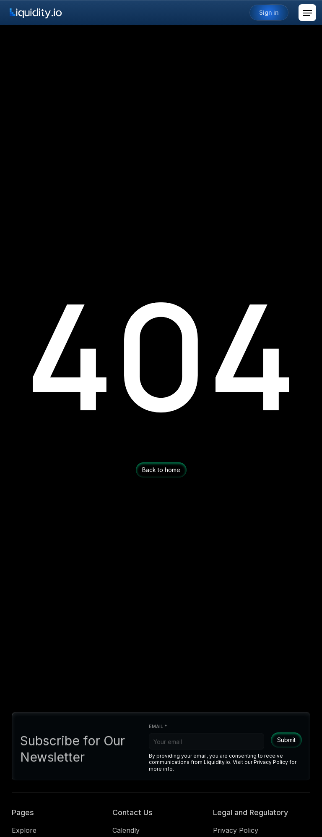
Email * (158, 730)
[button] (307, 12)
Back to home (161, 469)
